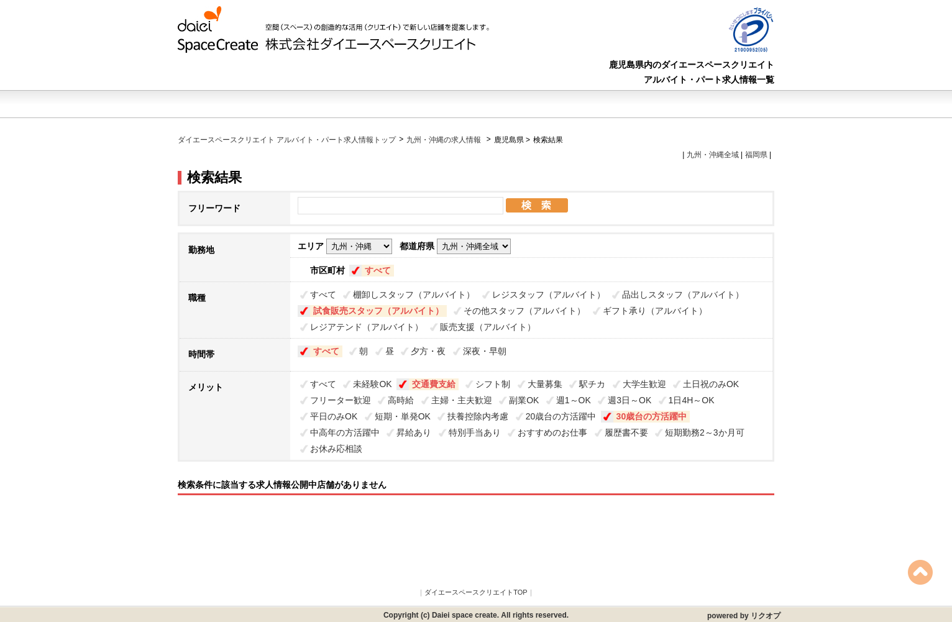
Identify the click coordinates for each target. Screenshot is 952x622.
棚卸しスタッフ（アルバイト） (414, 295)
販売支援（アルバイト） (488, 327)
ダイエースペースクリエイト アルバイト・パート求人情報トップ (287, 139)
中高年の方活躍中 (345, 432)
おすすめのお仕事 (552, 432)
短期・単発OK (403, 416)
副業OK (524, 400)
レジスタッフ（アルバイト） (548, 295)
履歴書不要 (626, 432)
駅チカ (592, 384)
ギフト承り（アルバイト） (655, 311)
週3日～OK (629, 400)
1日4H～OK (692, 400)
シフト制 (492, 384)
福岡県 (756, 154)
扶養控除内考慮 (477, 416)
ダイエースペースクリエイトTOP (475, 592)
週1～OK (573, 400)
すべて (378, 270)
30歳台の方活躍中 (651, 416)
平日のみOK (333, 416)
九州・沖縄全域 (713, 154)
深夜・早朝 (484, 351)
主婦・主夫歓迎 (461, 400)
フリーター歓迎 (340, 400)
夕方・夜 (428, 351)
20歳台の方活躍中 (561, 416)
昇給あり (413, 432)
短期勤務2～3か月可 (704, 432)
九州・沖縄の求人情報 (444, 139)
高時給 (401, 400)
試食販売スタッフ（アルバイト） (378, 311)
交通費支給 (433, 384)
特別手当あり (475, 432)
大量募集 (545, 384)
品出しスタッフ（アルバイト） (683, 295)
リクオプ (765, 615)
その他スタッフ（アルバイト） (524, 311)
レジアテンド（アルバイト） (366, 327)
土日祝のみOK (711, 384)
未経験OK (372, 384)
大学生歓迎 (644, 384)
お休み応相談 (336, 449)
